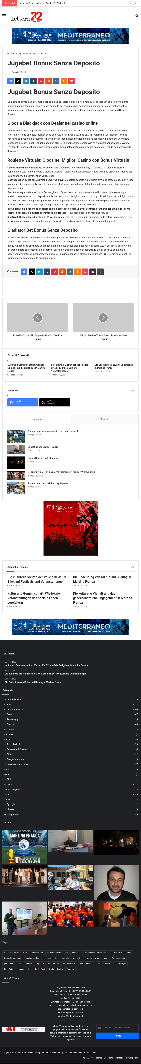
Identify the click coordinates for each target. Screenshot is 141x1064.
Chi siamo (108, 1058)
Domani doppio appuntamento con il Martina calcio (53, 431)
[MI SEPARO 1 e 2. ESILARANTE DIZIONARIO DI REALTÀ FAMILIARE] (16, 475)
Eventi (10, 714)
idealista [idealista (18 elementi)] (28, 964)
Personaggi (12, 719)
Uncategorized (11, 814)
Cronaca (8, 704)
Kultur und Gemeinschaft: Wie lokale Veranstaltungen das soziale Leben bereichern (33, 598)
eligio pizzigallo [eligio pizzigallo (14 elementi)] (50, 958)
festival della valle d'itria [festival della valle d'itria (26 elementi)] (72, 958)
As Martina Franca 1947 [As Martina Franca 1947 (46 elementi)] (57, 953)
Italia (6, 769)
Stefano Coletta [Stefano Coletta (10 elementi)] (56, 969)
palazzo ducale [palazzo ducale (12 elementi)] (103, 964)
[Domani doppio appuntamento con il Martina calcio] (16, 436)
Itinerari (11, 809)
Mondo (7, 774)
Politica (8, 784)
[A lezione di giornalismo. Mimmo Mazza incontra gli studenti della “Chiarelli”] (24, 918)
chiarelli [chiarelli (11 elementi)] (75, 953)
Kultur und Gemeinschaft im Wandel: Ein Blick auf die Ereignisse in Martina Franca (26, 368)
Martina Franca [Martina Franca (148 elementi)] (86, 964)
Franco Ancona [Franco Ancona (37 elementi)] (118, 958)
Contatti (119, 1058)
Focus (7, 739)
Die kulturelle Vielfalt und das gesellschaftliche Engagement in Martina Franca (102, 598)
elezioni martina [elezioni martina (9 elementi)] (32, 958)
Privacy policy (131, 1058)
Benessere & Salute (17, 749)
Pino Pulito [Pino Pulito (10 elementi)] (9, 969)
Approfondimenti (12, 699)
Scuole (10, 724)
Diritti (9, 754)
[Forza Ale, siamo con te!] (116, 882)
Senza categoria (12, 789)
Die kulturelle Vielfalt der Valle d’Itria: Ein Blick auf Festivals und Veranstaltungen (69, 368)
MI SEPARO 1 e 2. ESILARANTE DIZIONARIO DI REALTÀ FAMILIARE (61, 472)
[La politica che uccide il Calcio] (16, 449)
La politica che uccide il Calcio (43, 447)
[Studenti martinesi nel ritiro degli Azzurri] (16, 488)
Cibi (9, 779)
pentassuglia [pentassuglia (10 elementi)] (120, 964)
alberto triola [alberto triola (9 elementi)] (37, 953)
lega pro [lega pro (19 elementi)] (40, 964)
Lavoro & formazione (17, 764)
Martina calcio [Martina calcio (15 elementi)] (69, 964)
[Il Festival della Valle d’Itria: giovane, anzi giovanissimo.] (116, 914)
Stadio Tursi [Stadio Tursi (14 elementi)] (40, 969)
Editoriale (9, 734)
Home (11, 53)
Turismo (8, 799)
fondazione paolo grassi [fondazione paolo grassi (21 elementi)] (97, 958)
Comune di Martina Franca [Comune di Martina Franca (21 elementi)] (94, 953)
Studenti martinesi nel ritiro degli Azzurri (48, 483)
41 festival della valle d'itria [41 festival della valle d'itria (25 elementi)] (15, 953)
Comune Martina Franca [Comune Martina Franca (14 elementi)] (121, 953)
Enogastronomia (15, 759)
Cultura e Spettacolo (14, 709)
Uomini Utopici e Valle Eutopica (43, 458)
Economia (9, 729)
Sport (7, 794)
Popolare (37, 419)
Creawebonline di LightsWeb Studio (80, 1052)
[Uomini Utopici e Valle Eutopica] (16, 462)
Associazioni (13, 744)
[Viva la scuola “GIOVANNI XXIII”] (70, 914)
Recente (104, 419)
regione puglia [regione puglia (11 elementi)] (24, 969)
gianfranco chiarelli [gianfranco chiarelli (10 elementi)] (12, 964)
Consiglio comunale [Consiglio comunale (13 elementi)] (12, 958)
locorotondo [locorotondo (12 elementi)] (53, 964)
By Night (11, 804)
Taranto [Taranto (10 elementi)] (70, 969)
